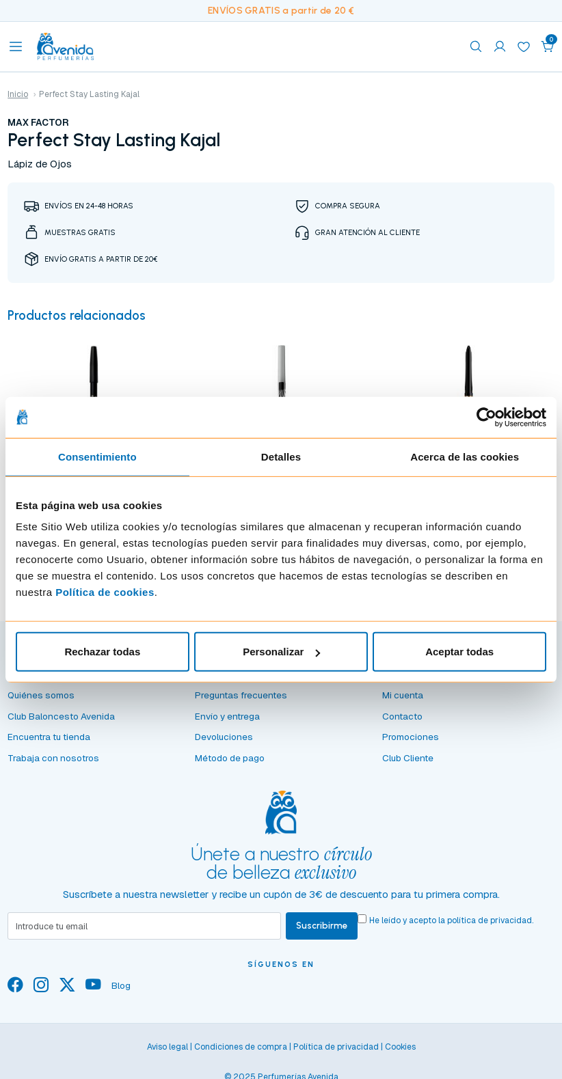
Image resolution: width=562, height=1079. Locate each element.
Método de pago (230, 762)
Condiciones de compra (240, 1051)
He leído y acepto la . (453, 925)
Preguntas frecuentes (241, 699)
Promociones (410, 741)
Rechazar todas (102, 651)
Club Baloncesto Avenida (61, 720)
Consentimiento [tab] (97, 456)
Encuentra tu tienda (49, 741)
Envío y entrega (227, 720)
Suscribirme (323, 930)
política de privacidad (491, 925)
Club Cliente (407, 762)
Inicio (18, 94)
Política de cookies (105, 592)
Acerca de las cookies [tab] (464, 456)
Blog (121, 990)
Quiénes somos (41, 699)
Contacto (402, 720)
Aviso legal (167, 1051)
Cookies (400, 1051)
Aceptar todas (459, 651)
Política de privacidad (336, 1051)
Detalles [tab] (281, 456)
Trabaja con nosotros (53, 762)
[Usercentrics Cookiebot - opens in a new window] (486, 417)
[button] (547, 46)
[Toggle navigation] (16, 46)
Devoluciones (224, 741)
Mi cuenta (402, 699)
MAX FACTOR (38, 122)
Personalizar (281, 651)
